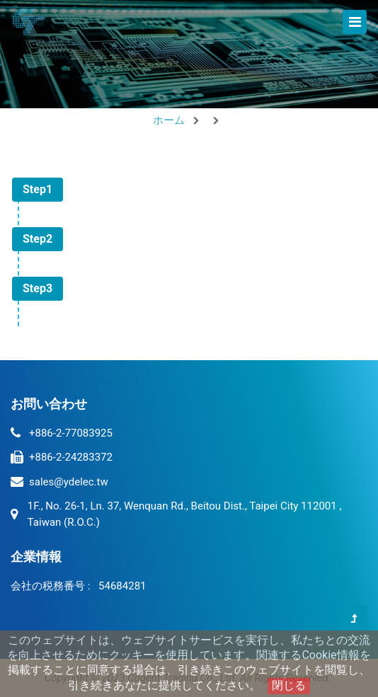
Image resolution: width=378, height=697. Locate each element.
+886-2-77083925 (71, 433)
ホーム (169, 120)
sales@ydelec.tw (68, 482)
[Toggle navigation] (355, 22)
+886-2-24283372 (71, 457)
